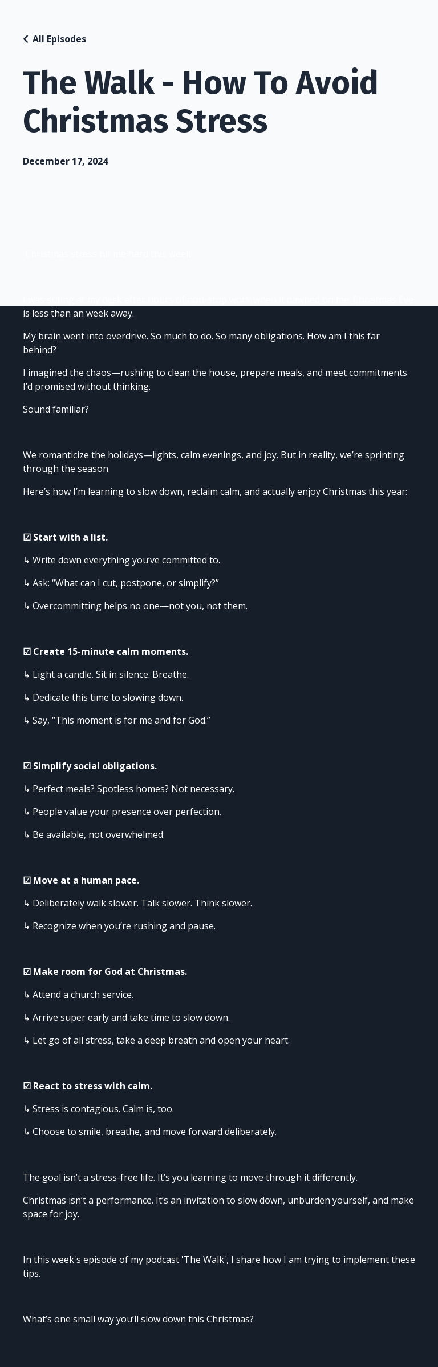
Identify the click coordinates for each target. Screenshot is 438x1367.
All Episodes (59, 39)
